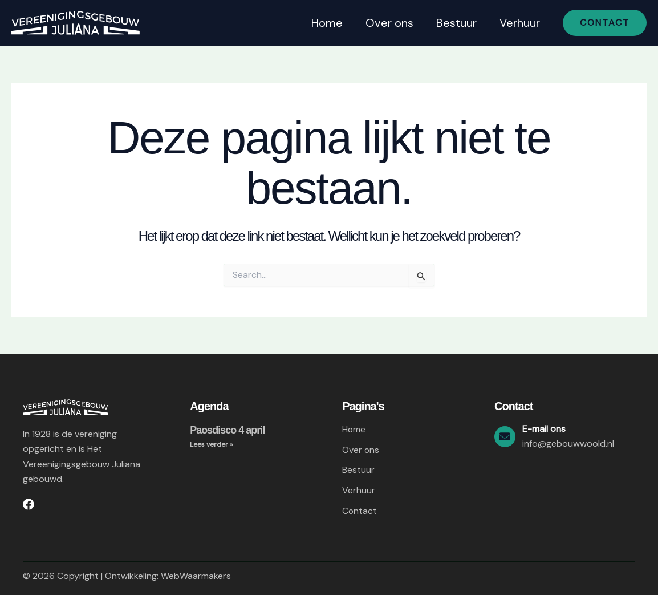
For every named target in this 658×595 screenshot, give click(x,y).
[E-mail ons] (505, 435)
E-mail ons (545, 428)
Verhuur (519, 22)
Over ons (389, 22)
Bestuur (456, 22)
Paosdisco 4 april (227, 429)
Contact (359, 511)
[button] (605, 23)
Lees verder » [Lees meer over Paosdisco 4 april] (211, 444)
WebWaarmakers (196, 576)
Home (327, 22)
